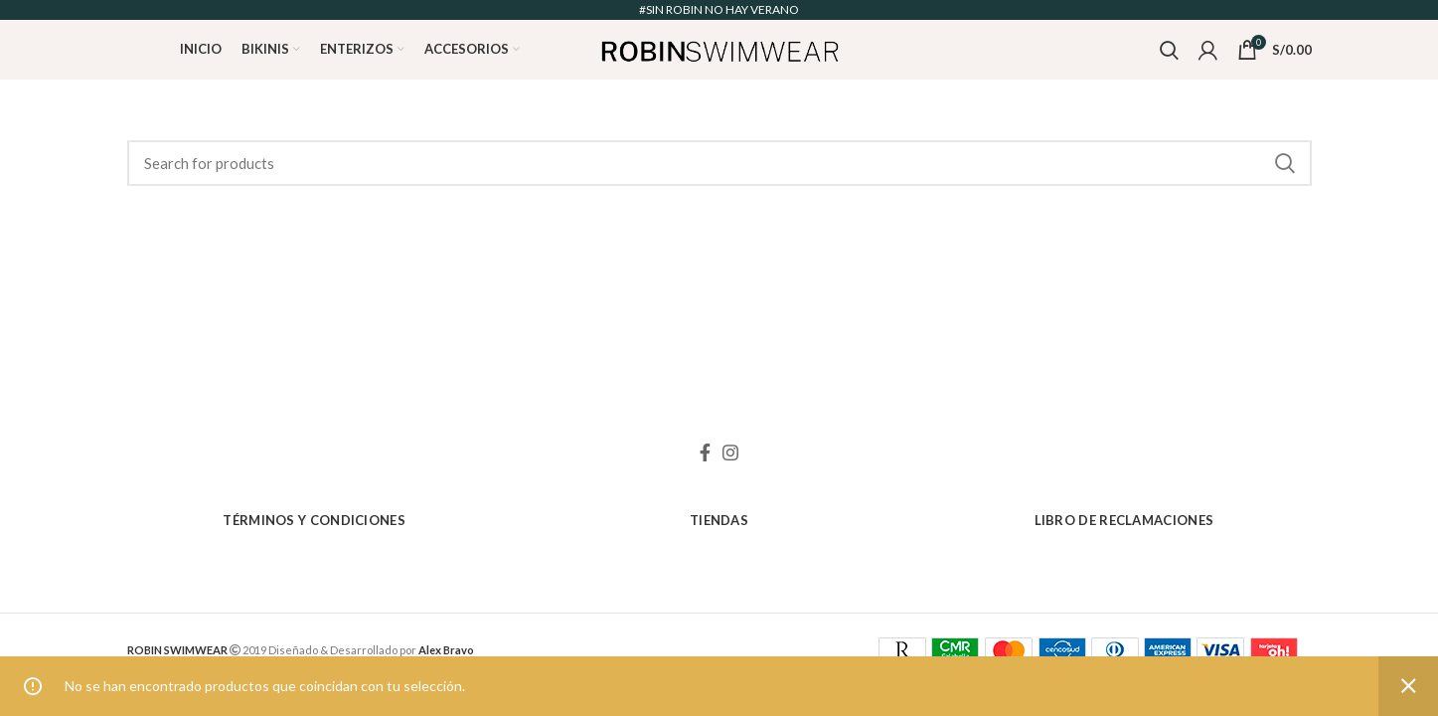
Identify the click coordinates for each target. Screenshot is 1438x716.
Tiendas (719, 520)
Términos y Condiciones (314, 520)
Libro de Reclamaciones (1124, 520)
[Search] (719, 163)
